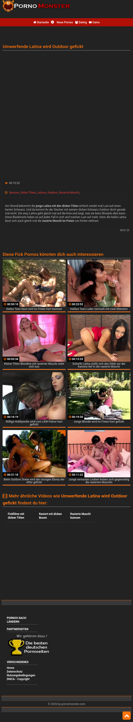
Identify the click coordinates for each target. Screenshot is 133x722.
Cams (94, 22)
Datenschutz (15, 671)
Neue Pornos (62, 22)
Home (10, 668)
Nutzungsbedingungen (21, 675)
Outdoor (53, 192)
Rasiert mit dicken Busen (50, 515)
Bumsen (14, 192)
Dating (81, 22)
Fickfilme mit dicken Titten (16, 515)
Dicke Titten (28, 192)
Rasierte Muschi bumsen (80, 515)
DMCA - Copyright (18, 679)
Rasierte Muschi (69, 192)
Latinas (41, 192)
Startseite (41, 22)
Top (126, 716)
